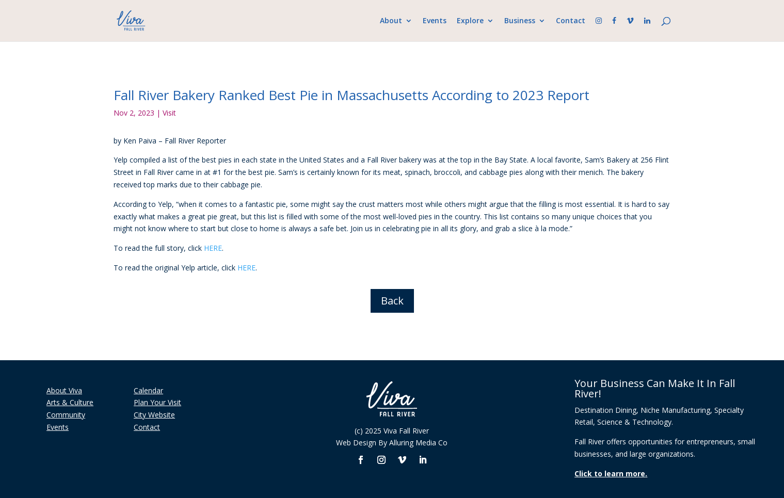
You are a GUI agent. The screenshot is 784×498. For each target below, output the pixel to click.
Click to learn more (609, 473)
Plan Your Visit (157, 402)
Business (519, 21)
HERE (213, 248)
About (391, 21)
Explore (470, 21)
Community (65, 415)
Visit (169, 113)
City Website (154, 415)
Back (392, 301)
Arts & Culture (69, 402)
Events (434, 21)
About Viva (64, 390)
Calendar (148, 390)
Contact (570, 21)
